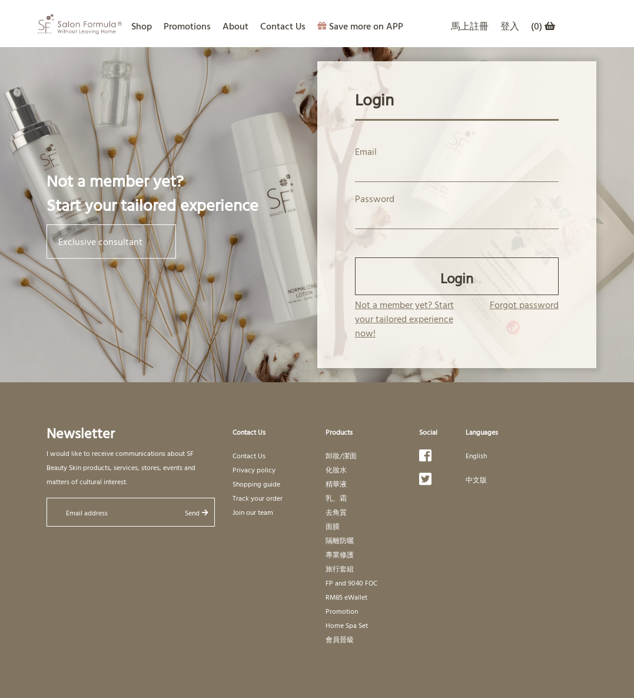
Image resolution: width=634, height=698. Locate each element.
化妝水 (336, 469)
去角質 (336, 512)
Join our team (253, 512)
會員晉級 (340, 639)
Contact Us (283, 26)
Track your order (258, 497)
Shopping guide (256, 483)
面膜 (333, 526)
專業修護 (340, 554)
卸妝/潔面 (341, 455)
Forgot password (524, 304)
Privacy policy (254, 469)
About (235, 26)
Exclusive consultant (111, 241)
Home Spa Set (347, 625)
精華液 (336, 483)
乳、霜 (336, 497)
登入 (509, 26)
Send (196, 512)
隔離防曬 (340, 540)
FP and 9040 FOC (351, 582)
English (476, 455)
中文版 (476, 479)
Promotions (187, 26)
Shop (141, 26)
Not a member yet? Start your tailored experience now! (404, 318)
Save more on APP (360, 26)
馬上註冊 (470, 26)
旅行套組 (340, 568)
